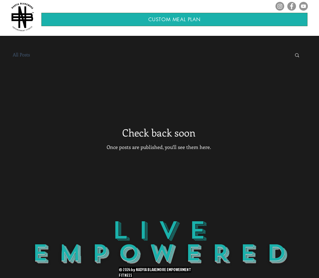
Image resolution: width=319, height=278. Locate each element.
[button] (297, 55)
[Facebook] (291, 6)
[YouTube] (303, 6)
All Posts (21, 55)
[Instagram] (279, 6)
